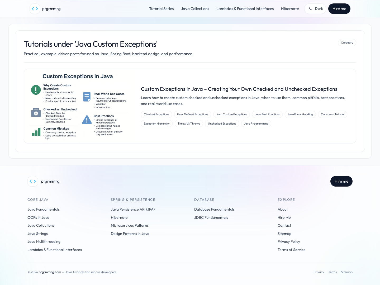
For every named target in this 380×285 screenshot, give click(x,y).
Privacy (319, 272)
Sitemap (284, 233)
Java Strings (37, 233)
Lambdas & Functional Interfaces (245, 8)
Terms (332, 272)
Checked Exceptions (156, 114)
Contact (284, 225)
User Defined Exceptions (192, 114)
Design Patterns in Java (130, 233)
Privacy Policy (289, 241)
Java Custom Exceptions (231, 114)
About (283, 209)
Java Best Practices (267, 114)
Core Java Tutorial (332, 114)
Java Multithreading (43, 241)
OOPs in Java (38, 217)
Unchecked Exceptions (222, 123)
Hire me (339, 8)
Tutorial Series (161, 8)
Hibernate (290, 8)
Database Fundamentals (214, 209)
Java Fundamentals (43, 209)
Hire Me (284, 217)
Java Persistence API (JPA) (133, 209)
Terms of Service (292, 249)
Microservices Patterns (130, 225)
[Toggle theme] (315, 8)
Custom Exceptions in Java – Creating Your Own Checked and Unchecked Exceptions (239, 89)
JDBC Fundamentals (211, 217)
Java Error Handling (300, 114)
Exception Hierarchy (157, 123)
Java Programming (256, 123)
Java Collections (195, 8)
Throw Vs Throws (189, 123)
